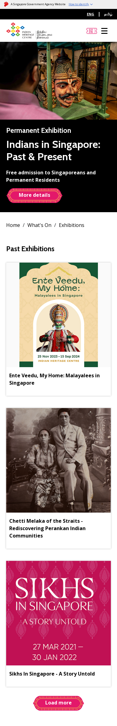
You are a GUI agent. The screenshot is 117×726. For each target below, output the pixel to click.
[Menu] (104, 31)
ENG (90, 14)
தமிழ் (108, 14)
